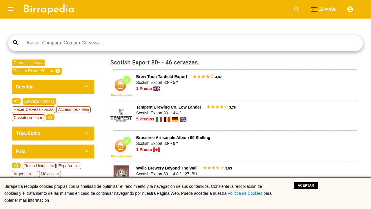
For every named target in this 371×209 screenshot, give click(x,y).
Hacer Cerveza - (34, 109)
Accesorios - (73, 109)
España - (68, 165)
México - (50, 174)
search (15, 42)
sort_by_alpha (16, 101)
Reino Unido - (39, 165)
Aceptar (306, 185)
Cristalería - (28, 117)
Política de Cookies (245, 193)
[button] (10, 9)
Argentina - (25, 174)
